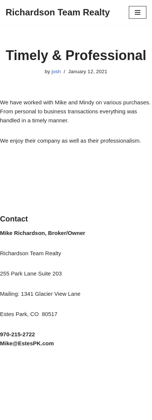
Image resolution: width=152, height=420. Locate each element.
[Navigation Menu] (137, 12)
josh (56, 71)
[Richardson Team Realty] (58, 12)
